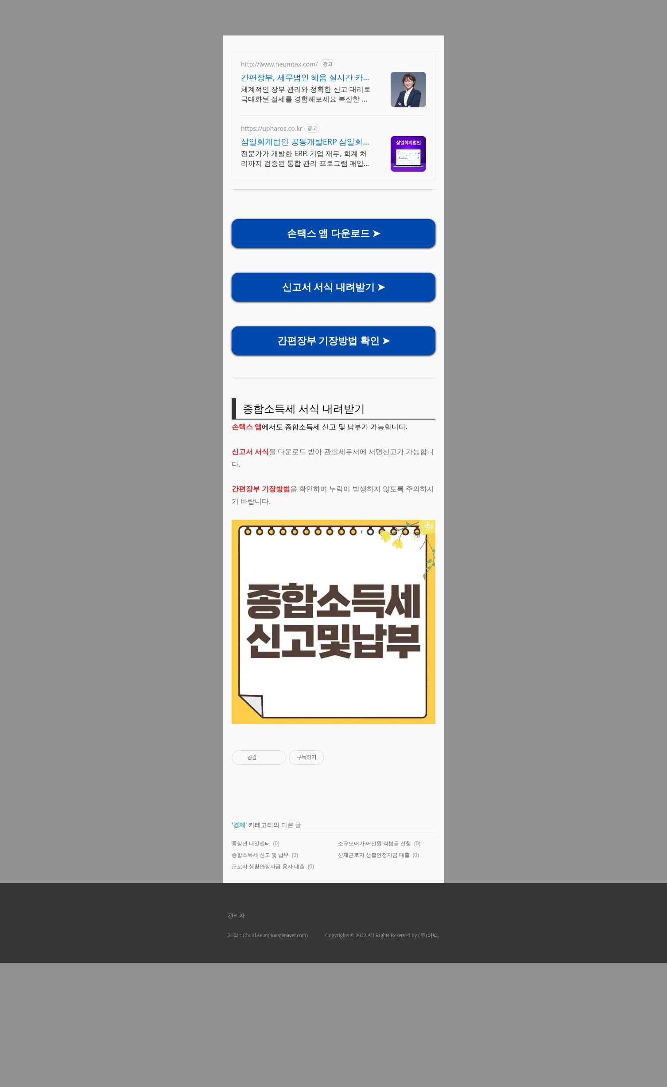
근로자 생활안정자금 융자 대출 (268, 866)
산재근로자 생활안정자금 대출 (374, 855)
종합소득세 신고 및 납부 (260, 855)
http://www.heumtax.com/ (279, 64)
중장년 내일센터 (251, 843)
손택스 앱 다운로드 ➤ (333, 233)
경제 (239, 824)
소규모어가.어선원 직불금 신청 (374, 843)
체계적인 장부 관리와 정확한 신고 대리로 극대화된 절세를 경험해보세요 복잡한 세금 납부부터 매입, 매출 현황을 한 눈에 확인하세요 (306, 94)
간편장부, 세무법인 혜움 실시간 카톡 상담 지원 (306, 77)
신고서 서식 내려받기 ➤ (333, 287)
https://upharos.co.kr (271, 128)
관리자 (236, 915)
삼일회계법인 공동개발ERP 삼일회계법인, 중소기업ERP (306, 141)
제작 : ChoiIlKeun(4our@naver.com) (268, 935)
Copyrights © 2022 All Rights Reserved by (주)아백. (382, 935)
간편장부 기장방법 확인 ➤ (333, 340)
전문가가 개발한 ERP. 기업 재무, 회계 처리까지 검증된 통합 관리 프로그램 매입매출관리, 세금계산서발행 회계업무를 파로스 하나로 (306, 158)
